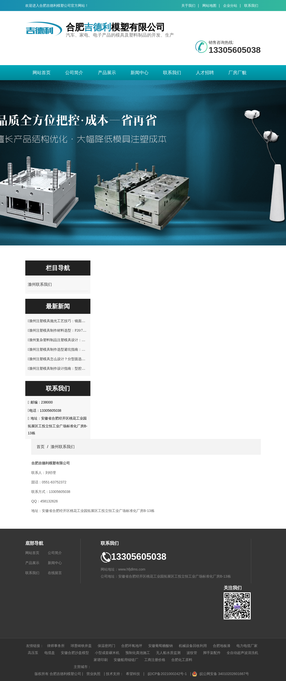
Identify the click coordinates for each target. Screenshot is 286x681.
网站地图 (209, 6)
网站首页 (42, 72)
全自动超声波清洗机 (242, 653)
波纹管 (192, 653)
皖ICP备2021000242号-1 (167, 674)
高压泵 (33, 653)
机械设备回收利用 (193, 646)
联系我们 (251, 6)
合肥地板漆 (221, 646)
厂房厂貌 (237, 72)
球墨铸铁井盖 (81, 646)
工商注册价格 (154, 660)
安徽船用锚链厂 (126, 660)
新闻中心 (139, 72)
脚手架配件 (212, 653)
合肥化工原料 (181, 660)
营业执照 (93, 674)
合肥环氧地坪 (131, 646)
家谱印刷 (101, 660)
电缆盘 (49, 653)
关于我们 (188, 6)
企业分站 (230, 6)
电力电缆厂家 (246, 646)
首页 (41, 447)
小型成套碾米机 (107, 653)
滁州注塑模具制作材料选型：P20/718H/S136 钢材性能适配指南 (77, 330)
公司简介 (74, 72)
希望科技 (133, 674)
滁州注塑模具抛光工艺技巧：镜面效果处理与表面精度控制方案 (78, 321)
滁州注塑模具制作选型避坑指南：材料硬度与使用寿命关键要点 (78, 349)
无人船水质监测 (168, 653)
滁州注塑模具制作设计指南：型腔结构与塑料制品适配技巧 (74, 368)
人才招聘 (205, 72)
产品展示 (107, 72)
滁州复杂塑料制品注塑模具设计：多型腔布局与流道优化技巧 (76, 340)
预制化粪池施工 (137, 653)
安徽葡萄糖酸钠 (160, 646)
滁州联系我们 (40, 284)
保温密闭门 (106, 646)
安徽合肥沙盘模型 (75, 653)
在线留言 (55, 573)
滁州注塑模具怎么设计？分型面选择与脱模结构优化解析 (73, 359)
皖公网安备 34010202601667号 (224, 674)
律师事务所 (56, 646)
